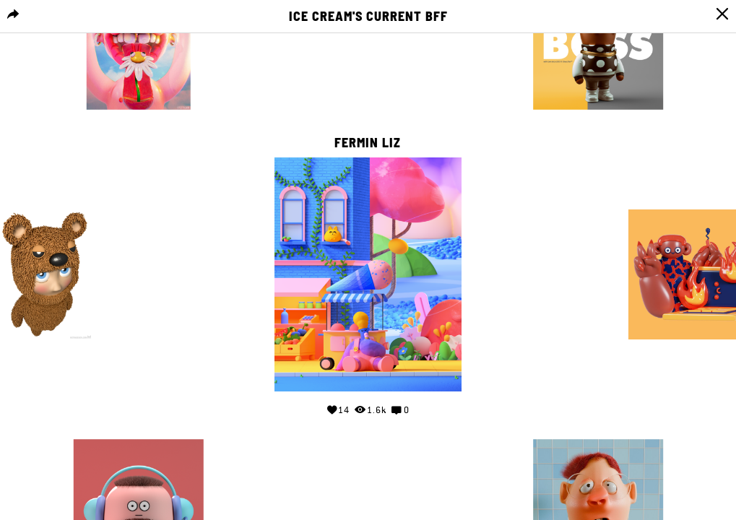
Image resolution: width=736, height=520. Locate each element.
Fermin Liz (367, 143)
